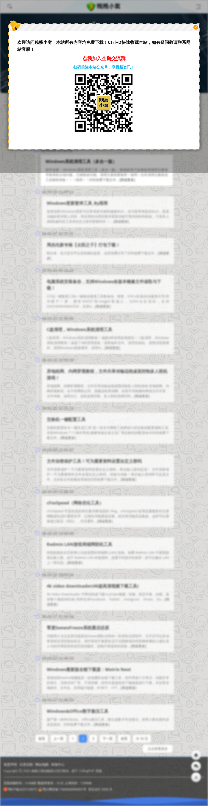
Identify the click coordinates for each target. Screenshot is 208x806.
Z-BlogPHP (86, 771)
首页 (41, 736)
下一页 (108, 736)
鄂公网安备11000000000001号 (62, 789)
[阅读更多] (127, 179)
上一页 (58, 736)
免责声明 (10, 764)
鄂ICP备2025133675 (20, 789)
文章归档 (26, 764)
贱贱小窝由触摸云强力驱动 (50, 771)
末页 (124, 736)
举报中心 (57, 764)
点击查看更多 (158, 746)
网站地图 (42, 764)
